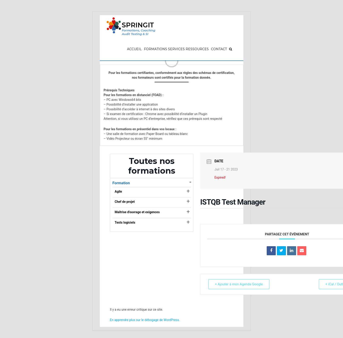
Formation (121, 183)
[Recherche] (230, 49)
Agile (118, 191)
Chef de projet (125, 201)
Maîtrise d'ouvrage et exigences (137, 212)
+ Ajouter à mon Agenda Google (239, 284)
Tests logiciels (125, 222)
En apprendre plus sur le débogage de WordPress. (145, 320)
